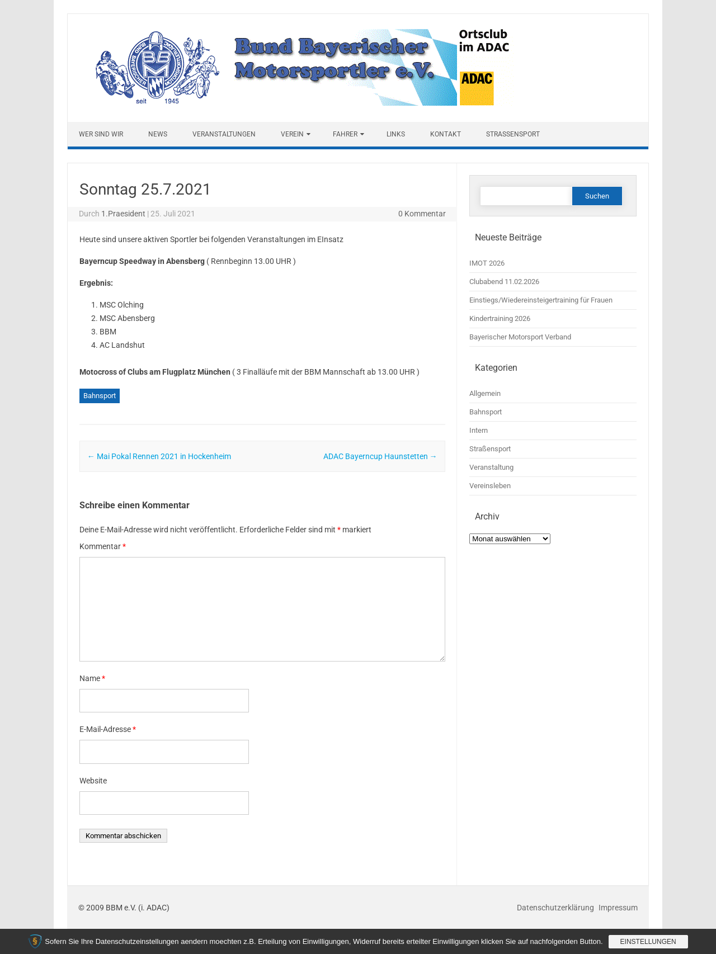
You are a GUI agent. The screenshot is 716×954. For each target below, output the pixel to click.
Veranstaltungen (224, 134)
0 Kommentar (422, 213)
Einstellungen (648, 942)
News (157, 134)
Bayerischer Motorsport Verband (520, 337)
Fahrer (345, 134)
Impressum (618, 907)
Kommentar (102, 546)
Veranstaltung (491, 467)
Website (93, 780)
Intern (478, 430)
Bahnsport (99, 395)
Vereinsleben (490, 485)
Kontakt (445, 134)
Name (92, 678)
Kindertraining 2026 (499, 318)
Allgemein (485, 393)
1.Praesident (123, 213)
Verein (292, 134)
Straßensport (513, 134)
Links (396, 134)
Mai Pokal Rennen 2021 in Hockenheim (159, 456)
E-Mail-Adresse (107, 729)
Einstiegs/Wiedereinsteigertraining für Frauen (541, 300)
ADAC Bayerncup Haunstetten (380, 456)
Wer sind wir (101, 134)
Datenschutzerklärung (556, 907)
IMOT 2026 (487, 263)
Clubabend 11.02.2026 (504, 281)
